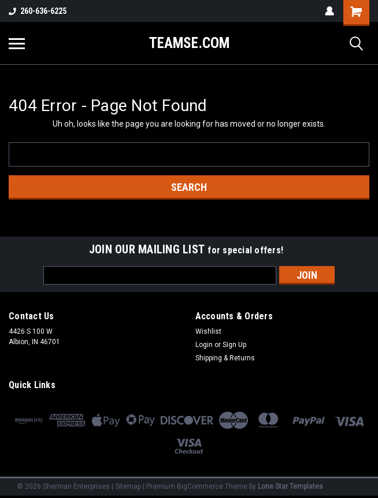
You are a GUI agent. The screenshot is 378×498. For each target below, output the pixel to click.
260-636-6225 (37, 11)
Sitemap (128, 486)
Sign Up (234, 345)
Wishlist (208, 331)
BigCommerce (200, 486)
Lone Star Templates (290, 486)
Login (204, 345)
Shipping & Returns (225, 358)
